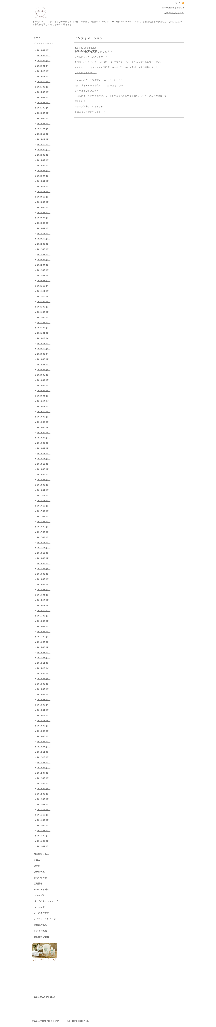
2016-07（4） (43, 569)
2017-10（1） (43, 506)
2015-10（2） (43, 611)
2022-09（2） (43, 244)
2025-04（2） (43, 113)
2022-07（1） (43, 254)
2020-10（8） (43, 349)
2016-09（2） (43, 558)
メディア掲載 (40, 931)
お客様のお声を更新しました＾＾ (94, 51)
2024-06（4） (43, 165)
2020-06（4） (43, 370)
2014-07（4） (43, 679)
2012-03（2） (43, 794)
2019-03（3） (43, 438)
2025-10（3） (43, 82)
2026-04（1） (43, 50)
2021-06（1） (43, 317)
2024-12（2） (43, 134)
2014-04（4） (43, 694)
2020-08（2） (43, 359)
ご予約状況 (39, 872)
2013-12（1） (43, 715)
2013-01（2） (43, 747)
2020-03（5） (43, 385)
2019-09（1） (43, 417)
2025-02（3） (43, 123)
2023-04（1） (43, 218)
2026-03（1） (43, 55)
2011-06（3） (43, 836)
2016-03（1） (43, 590)
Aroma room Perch (52, 1021)
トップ (37, 37)
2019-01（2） (43, 448)
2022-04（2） (43, 265)
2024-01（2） (43, 181)
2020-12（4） (43, 338)
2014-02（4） (43, 705)
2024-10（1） (43, 144)
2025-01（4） (43, 129)
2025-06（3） (43, 103)
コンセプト (39, 895)
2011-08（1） (43, 825)
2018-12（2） (43, 453)
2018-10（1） (43, 464)
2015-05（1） (43, 637)
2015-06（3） (43, 631)
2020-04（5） (43, 380)
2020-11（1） (43, 343)
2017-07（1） (43, 516)
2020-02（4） (43, 391)
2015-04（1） (43, 642)
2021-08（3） (43, 307)
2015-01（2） (43, 658)
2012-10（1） (43, 757)
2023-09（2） (43, 202)
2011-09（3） (43, 820)
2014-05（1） (43, 689)
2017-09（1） (43, 511)
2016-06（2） (43, 574)
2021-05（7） (43, 322)
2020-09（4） (43, 354)
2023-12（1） (43, 186)
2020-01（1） (43, 396)
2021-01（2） (43, 333)
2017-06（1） (43, 522)
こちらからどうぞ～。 (86, 72)
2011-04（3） (43, 846)
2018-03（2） (43, 485)
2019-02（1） (43, 443)
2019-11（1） (43, 406)
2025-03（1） (43, 118)
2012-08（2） (43, 768)
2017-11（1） (43, 501)
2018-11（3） (43, 459)
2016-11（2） (43, 548)
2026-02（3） (43, 61)
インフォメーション (43, 43)
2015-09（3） (43, 616)
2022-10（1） (43, 239)
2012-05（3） (43, 783)
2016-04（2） (43, 584)
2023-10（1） (43, 197)
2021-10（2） (43, 296)
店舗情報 (38, 883)
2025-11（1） (43, 76)
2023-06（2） (43, 213)
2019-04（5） (43, 432)
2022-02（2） (43, 275)
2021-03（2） (43, 328)
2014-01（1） (43, 710)
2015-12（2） (43, 600)
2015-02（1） (43, 652)
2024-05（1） (43, 171)
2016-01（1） (43, 595)
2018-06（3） (43, 474)
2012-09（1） (43, 762)
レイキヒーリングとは (45, 919)
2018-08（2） (43, 469)
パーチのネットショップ (46, 901)
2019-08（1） (43, 422)
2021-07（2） (43, 312)
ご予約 (37, 866)
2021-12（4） (43, 286)
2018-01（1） (43, 490)
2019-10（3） (43, 412)
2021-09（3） (43, 302)
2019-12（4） (43, 401)
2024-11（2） (43, 139)
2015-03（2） (43, 647)
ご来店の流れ (40, 925)
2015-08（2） (43, 621)
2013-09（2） (43, 726)
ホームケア (39, 907)
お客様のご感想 (41, 937)
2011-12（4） (43, 810)
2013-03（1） (43, 741)
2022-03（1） (43, 270)
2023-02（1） (43, 223)
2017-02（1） (43, 537)
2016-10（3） (43, 553)
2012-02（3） (43, 799)
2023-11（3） (43, 192)
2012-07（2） (43, 773)
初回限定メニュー (42, 854)
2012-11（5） (43, 752)
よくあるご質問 (41, 913)
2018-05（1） (43, 480)
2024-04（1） (43, 176)
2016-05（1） (43, 579)
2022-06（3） (43, 260)
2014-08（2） (43, 673)
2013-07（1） (43, 731)
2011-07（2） (43, 831)
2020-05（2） (43, 375)
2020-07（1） (43, 364)
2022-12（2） (43, 233)
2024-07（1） (43, 160)
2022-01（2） (43, 281)
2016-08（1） (43, 563)
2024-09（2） (43, 150)
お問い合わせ (40, 877)
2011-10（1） (43, 815)
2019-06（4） (43, 427)
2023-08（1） (43, 207)
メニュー (38, 860)
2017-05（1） (43, 527)
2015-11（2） (43, 605)
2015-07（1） (43, 626)
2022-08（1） (43, 249)
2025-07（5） (43, 97)
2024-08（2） (43, 155)
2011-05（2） (43, 841)
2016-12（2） (43, 542)
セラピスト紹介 (41, 889)
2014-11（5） (43, 663)
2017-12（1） (43, 495)
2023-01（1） (43, 228)
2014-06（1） (43, 684)
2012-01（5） (43, 804)
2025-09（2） (43, 87)
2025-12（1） (43, 71)
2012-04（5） (43, 789)
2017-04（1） (43, 532)
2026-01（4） (43, 66)
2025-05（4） (43, 108)
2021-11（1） (43, 291)
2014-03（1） (43, 700)
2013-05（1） (43, 736)
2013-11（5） (43, 721)
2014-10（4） (43, 668)
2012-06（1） (43, 778)
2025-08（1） (43, 92)
